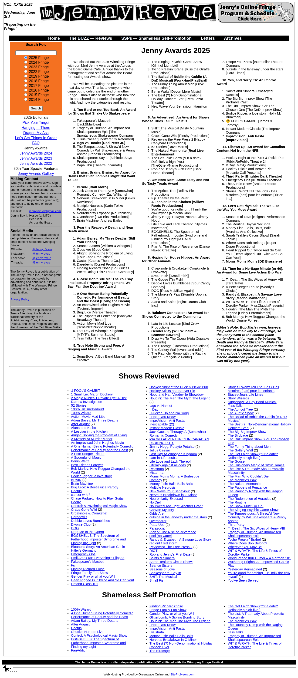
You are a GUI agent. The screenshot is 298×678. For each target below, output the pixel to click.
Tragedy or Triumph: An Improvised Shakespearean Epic (254, 534)
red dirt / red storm (163, 543)
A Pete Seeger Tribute (87, 454)
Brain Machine (82, 483)
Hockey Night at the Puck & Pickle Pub (178, 387)
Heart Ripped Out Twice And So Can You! (102, 580)
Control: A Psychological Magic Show (99, 506)
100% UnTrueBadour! (87, 409)
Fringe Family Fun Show (89, 573)
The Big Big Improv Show (247, 432)
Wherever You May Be (245, 547)
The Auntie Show (241, 413)
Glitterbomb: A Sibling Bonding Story (176, 617)
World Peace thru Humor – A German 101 (259, 558)
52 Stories (78, 405)
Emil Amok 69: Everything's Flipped (97, 558)
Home (54, 38)
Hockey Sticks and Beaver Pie (172, 391)
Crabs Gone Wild (84, 509)
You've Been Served (243, 580)
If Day (153, 409)
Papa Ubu (157, 525)
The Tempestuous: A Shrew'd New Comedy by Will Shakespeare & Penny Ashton (257, 517)
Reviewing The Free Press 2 (171, 547)
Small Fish (157, 580)
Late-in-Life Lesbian (164, 458)
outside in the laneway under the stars (178, 517)
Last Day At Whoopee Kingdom (173, 454)
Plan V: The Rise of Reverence (172, 532)
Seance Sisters (161, 565)
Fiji (73, 565)
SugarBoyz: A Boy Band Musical (252, 402)
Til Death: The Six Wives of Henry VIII (256, 528)
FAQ (36, 143)
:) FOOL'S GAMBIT (85, 390)
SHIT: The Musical (163, 577)
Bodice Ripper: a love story (91, 476)
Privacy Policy (19, 299)
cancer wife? (80, 495)
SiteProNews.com (182, 674)
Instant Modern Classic (166, 428)
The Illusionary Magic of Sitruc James (256, 465)
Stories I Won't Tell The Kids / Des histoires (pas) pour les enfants (253, 389)
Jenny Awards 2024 (36, 153)
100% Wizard (81, 413)
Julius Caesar (159, 450)
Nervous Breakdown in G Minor (173, 495)
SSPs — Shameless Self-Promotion (156, 38)
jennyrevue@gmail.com (45, 211)
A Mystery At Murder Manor (91, 439)
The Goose (236, 461)
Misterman (157, 472)
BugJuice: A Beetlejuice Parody (94, 487)
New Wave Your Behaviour (169, 491)
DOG (75, 528)
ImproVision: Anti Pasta (167, 420)
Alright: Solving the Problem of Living (99, 435)
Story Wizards (238, 398)
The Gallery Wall (240, 450)
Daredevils (79, 517)
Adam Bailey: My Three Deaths (94, 420)
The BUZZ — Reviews (90, 38)
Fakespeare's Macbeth (88, 561)
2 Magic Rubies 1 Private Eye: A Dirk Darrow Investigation (99, 400)
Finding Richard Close (88, 569)
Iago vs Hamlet (160, 406)
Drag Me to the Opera (87, 532)
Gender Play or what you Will (93, 576)
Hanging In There (36, 128)
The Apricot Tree (240, 409)
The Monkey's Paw (242, 480)
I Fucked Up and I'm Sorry (169, 413)
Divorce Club (81, 524)
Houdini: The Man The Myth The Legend (179, 398)
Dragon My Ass (35, 133)
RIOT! (154, 551)
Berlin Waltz (80, 461)
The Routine (237, 502)
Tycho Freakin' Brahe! (244, 539)
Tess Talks (235, 406)
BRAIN (76, 480)
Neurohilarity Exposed (166, 498)
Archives (233, 38)
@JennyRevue (42, 249)
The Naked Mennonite (244, 484)
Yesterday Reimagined (245, 569)
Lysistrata (156, 469)
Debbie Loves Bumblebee (90, 521)
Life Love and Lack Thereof (170, 461)
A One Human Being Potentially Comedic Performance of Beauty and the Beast (102, 448)
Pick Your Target (36, 123)
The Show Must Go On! (245, 506)
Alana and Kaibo (83, 428)
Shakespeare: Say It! (165, 573)
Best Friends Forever (87, 465)
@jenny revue (41, 258)
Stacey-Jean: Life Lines (245, 394)
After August (80, 424)
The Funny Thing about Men (249, 446)
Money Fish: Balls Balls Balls (171, 484)
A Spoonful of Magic (86, 457)
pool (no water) (160, 536)
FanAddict (78, 650)
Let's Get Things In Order (36, 138)
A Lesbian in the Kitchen (89, 431)
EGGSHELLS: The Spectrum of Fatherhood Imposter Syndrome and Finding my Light (98, 539)
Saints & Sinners (162, 558)
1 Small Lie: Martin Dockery (92, 394)
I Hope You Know (162, 417)
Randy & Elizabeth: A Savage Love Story (180, 539)
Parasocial (157, 528)
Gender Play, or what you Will (171, 613)
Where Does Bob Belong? (247, 543)
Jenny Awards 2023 (36, 158)
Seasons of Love (162, 569)
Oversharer (157, 521)
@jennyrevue (41, 253)
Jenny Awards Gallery (36, 174)
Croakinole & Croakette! (89, 513)
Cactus (76, 491)
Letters (208, 38)
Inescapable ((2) (161, 424)
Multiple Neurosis (162, 487)
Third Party (236, 525)
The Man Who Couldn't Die (248, 476)
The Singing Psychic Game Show (253, 510)
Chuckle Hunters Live (87, 632)
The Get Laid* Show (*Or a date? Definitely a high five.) (253, 456)
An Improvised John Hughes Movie (97, 442)
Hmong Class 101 (84, 584)
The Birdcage (238, 435)
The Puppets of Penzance (247, 487)
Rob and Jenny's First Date (169, 554)
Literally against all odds (167, 465)
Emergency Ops (83, 554)
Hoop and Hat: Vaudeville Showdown (177, 394)
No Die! (155, 502)
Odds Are (156, 513)
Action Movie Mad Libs (88, 416)
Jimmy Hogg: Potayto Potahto (172, 446)
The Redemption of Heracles (249, 498)
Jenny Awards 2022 (36, 163)
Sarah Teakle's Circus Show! (171, 562)
